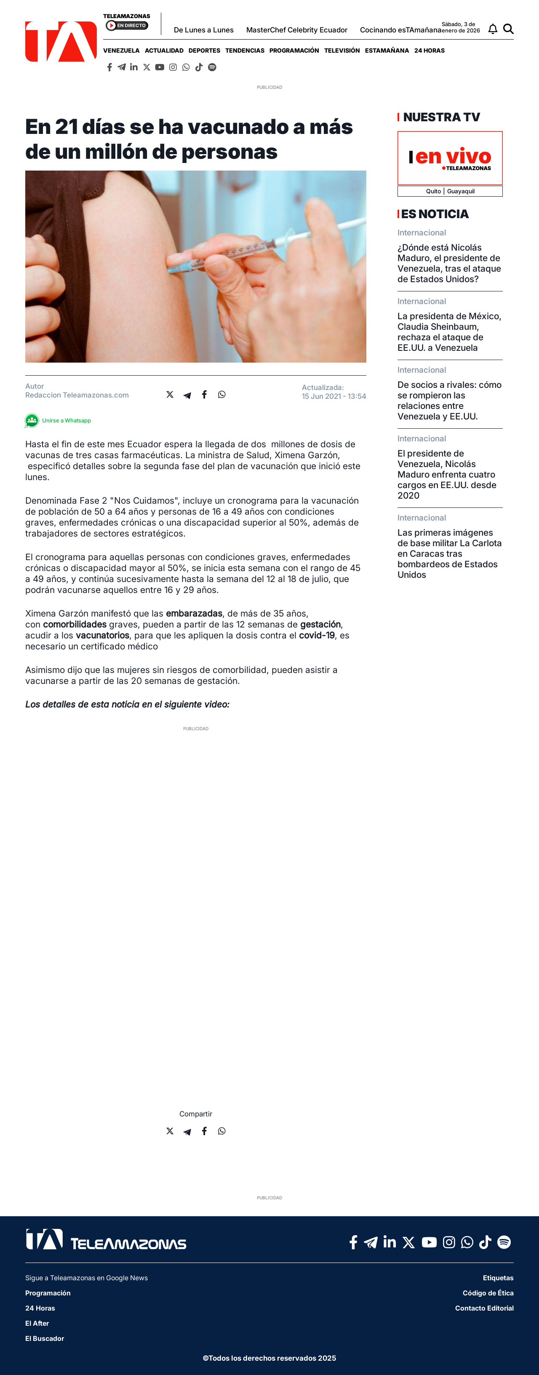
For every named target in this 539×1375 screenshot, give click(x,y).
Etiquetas (498, 1278)
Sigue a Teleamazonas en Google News (86, 1278)
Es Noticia (435, 214)
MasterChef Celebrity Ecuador (296, 30)
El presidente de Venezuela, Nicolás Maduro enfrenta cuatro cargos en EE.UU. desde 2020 (447, 474)
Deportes (204, 50)
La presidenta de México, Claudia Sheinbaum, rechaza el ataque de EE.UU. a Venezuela (450, 332)
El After (37, 1323)
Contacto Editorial (484, 1308)
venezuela (121, 50)
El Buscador (44, 1338)
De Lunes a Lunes (204, 30)
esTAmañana (387, 50)
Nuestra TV (440, 117)
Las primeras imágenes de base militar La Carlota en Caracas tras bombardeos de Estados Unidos (450, 553)
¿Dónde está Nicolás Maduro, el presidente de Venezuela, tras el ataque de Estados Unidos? (449, 263)
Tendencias (244, 50)
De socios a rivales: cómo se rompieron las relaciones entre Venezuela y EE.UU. (450, 400)
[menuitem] (121, 50)
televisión (342, 50)
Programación (294, 50)
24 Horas (429, 50)
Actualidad (164, 50)
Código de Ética (488, 1293)
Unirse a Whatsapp (60, 420)
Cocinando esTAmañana (401, 30)
